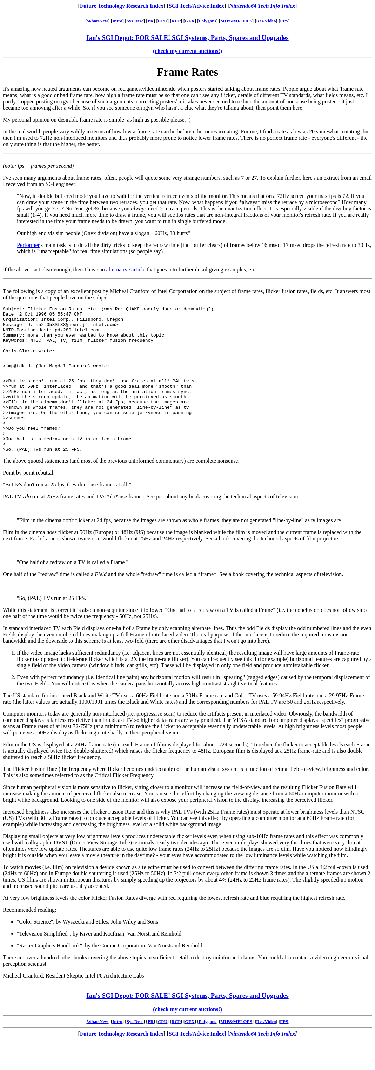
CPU (162, 20)
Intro (117, 20)
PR (151, 20)
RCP (176, 20)
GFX (189, 20)
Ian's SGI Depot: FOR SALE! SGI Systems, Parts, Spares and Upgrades (187, 37)
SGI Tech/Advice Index (196, 6)
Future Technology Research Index (121, 6)
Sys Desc (135, 20)
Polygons (207, 20)
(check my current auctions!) (187, 51)
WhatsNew (97, 20)
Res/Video (266, 20)
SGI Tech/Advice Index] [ (199, 1061)
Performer (28, 245)
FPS (284, 20)
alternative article (125, 269)
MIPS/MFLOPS (236, 20)
